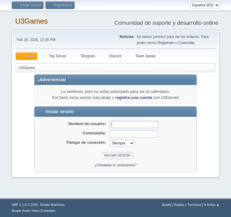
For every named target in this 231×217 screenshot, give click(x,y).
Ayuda (166, 204)
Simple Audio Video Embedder (33, 210)
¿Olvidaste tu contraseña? (115, 165)
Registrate (166, 43)
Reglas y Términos (187, 204)
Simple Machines (52, 204)
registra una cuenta (133, 97)
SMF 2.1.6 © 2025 (24, 204)
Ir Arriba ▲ (211, 204)
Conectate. (187, 43)
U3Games (31, 21)
